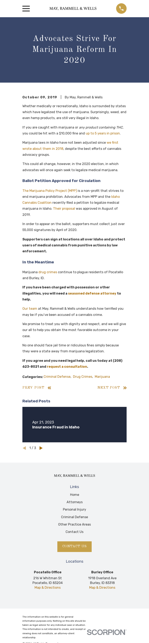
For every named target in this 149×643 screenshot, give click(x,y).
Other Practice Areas (74, 524)
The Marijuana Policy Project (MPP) (49, 191)
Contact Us (74, 532)
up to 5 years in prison (103, 133)
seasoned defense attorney (92, 293)
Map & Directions (48, 588)
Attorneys (75, 502)
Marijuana (102, 377)
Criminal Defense (57, 377)
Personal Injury (74, 509)
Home (74, 495)
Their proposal (64, 209)
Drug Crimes (82, 377)
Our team (29, 309)
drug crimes (47, 272)
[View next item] (41, 448)
